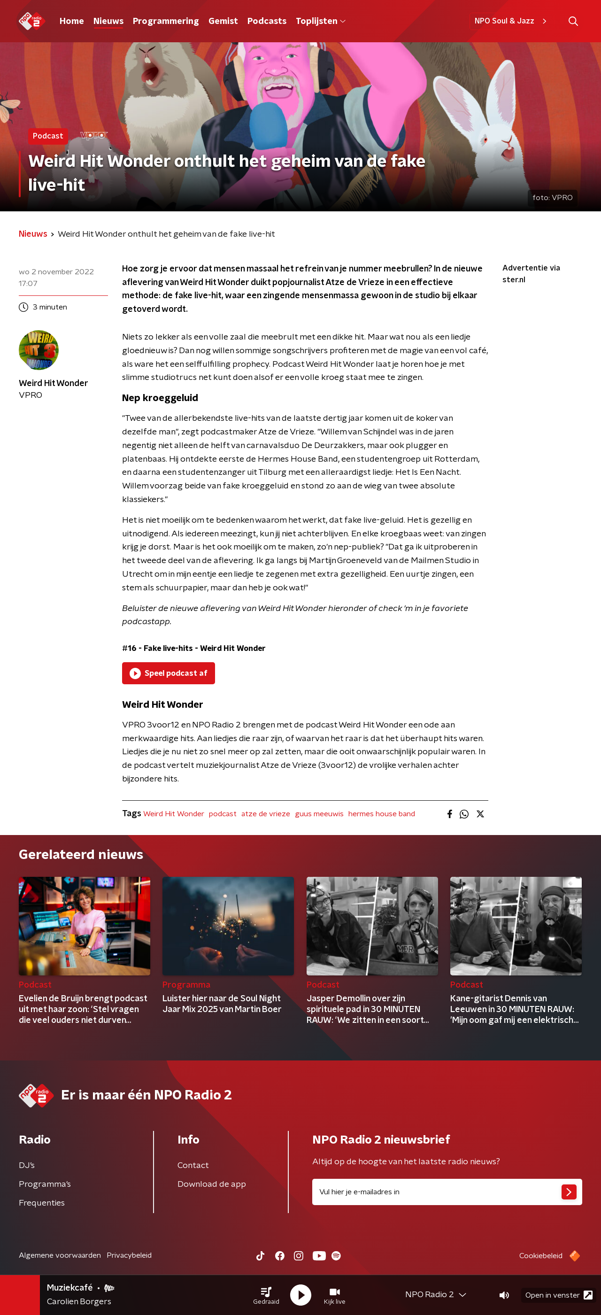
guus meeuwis (319, 814)
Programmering (166, 21)
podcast (223, 814)
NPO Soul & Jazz (512, 21)
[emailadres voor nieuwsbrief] (447, 1192)
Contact (193, 1165)
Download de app (211, 1184)
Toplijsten (321, 21)
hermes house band (381, 814)
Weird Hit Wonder (173, 814)
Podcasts (266, 21)
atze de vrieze (265, 814)
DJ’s (27, 1165)
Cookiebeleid (540, 1256)
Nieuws (108, 21)
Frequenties (42, 1203)
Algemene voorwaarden (60, 1255)
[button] (266, 1295)
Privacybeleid (129, 1255)
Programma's (45, 1184)
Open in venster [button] (559, 1295)
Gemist (223, 21)
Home (72, 21)
